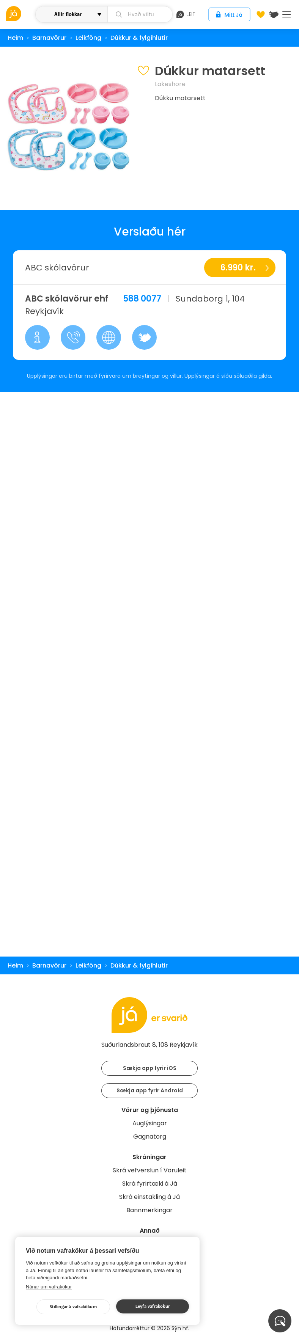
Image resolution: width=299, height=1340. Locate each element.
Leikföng (88, 37)
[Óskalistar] (261, 14)
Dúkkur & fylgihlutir (139, 37)
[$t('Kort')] (274, 14)
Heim (15, 37)
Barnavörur (49, 37)
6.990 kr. (238, 267)
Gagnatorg (149, 1136)
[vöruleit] (19, 13)
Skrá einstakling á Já (149, 1196)
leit (185, 14)
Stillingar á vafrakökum (73, 1307)
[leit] (140, 14)
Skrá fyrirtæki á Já (149, 1183)
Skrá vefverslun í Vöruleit (150, 1170)
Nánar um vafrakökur (49, 1287)
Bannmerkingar (149, 1210)
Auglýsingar (149, 1123)
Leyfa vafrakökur (152, 1306)
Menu (286, 14)
